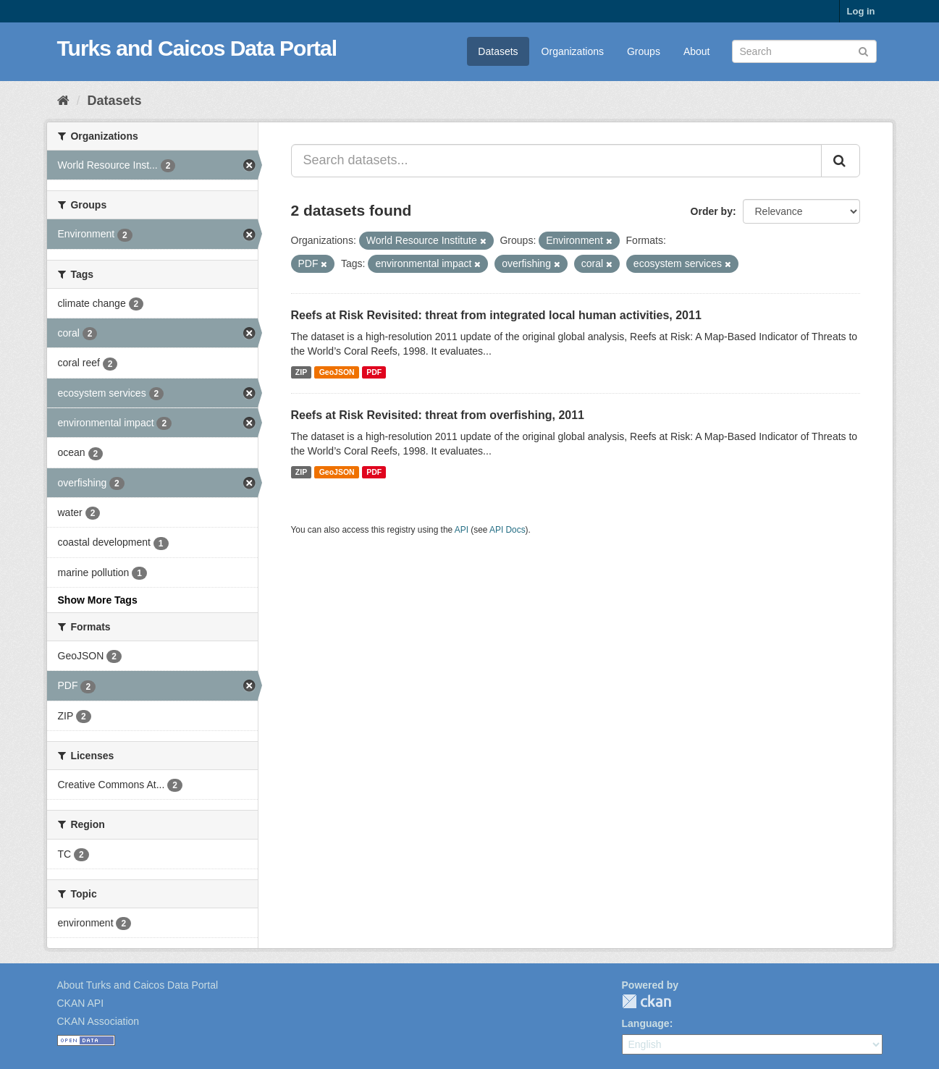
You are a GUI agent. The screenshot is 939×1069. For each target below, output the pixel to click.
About (696, 51)
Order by (712, 211)
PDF (374, 372)
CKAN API (80, 1003)
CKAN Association (98, 1021)
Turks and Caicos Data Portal (197, 48)
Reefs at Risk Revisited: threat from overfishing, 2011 (437, 415)
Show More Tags (98, 600)
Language (646, 1023)
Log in (861, 11)
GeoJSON (337, 372)
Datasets (498, 51)
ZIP (301, 372)
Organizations (573, 51)
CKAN (646, 1001)
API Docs (507, 530)
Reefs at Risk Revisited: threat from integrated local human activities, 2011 (496, 315)
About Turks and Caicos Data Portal (138, 985)
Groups (643, 51)
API (461, 530)
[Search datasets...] (556, 160)
